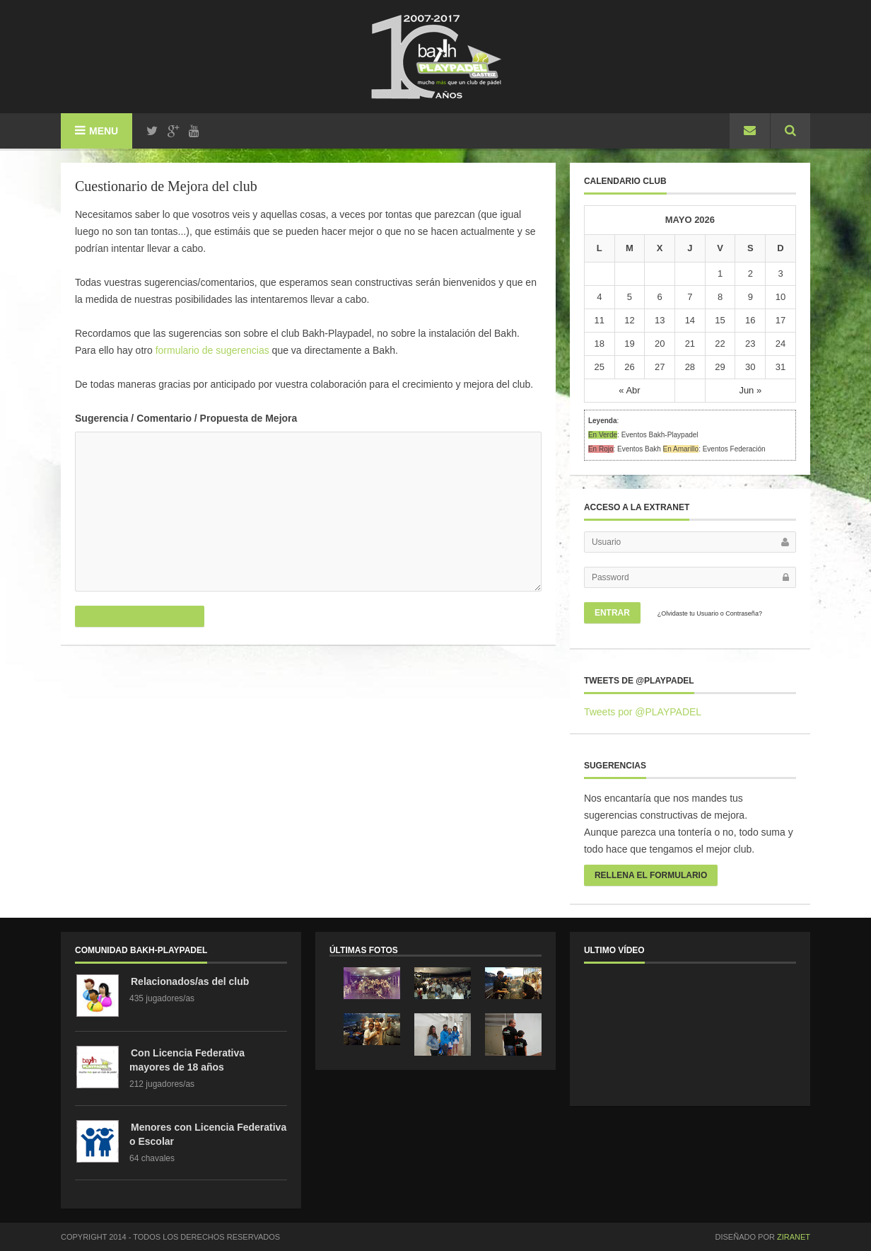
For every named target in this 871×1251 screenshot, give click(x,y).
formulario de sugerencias (212, 350)
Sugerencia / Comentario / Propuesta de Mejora (186, 418)
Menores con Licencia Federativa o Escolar (207, 1134)
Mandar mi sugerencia (140, 616)
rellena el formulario (651, 875)
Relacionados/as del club (190, 981)
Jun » (750, 390)
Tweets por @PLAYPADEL (642, 711)
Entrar (612, 613)
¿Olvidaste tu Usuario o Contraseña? (709, 613)
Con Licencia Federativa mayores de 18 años (187, 1060)
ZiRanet (793, 1237)
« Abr (629, 390)
